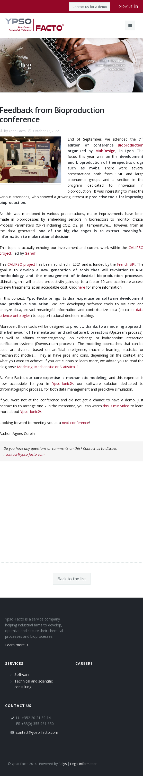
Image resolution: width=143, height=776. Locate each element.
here (81, 287)
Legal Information (83, 763)
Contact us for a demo (90, 6)
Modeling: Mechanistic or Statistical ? (47, 366)
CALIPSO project (21, 264)
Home (90, 61)
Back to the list (71, 579)
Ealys (63, 763)
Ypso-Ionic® (62, 383)
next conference (75, 422)
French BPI (126, 264)
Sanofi (31, 253)
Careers (84, 663)
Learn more (17, 644)
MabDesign (105, 150)
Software (22, 674)
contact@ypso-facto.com (25, 454)
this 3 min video (116, 405)
